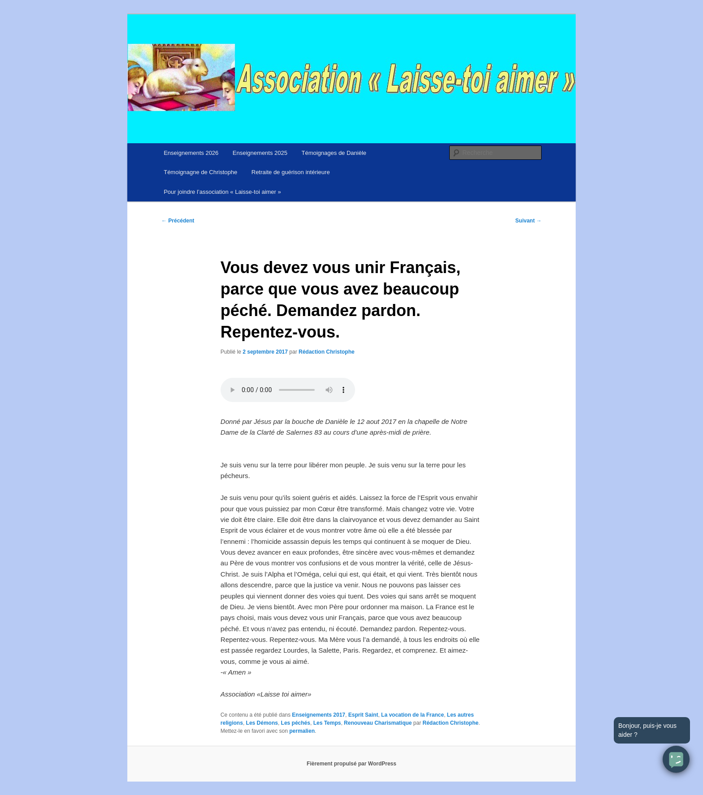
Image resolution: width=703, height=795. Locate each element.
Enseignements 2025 (260, 153)
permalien (302, 731)
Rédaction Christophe (327, 352)
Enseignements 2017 (318, 715)
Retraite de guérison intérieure (291, 172)
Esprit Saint (363, 715)
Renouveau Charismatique (378, 723)
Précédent (177, 221)
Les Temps (327, 723)
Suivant (528, 221)
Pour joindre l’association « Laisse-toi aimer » (222, 191)
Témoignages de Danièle (334, 153)
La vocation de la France (412, 715)
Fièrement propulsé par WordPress (351, 764)
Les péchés (295, 723)
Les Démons (262, 723)
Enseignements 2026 (191, 153)
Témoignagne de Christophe (200, 172)
